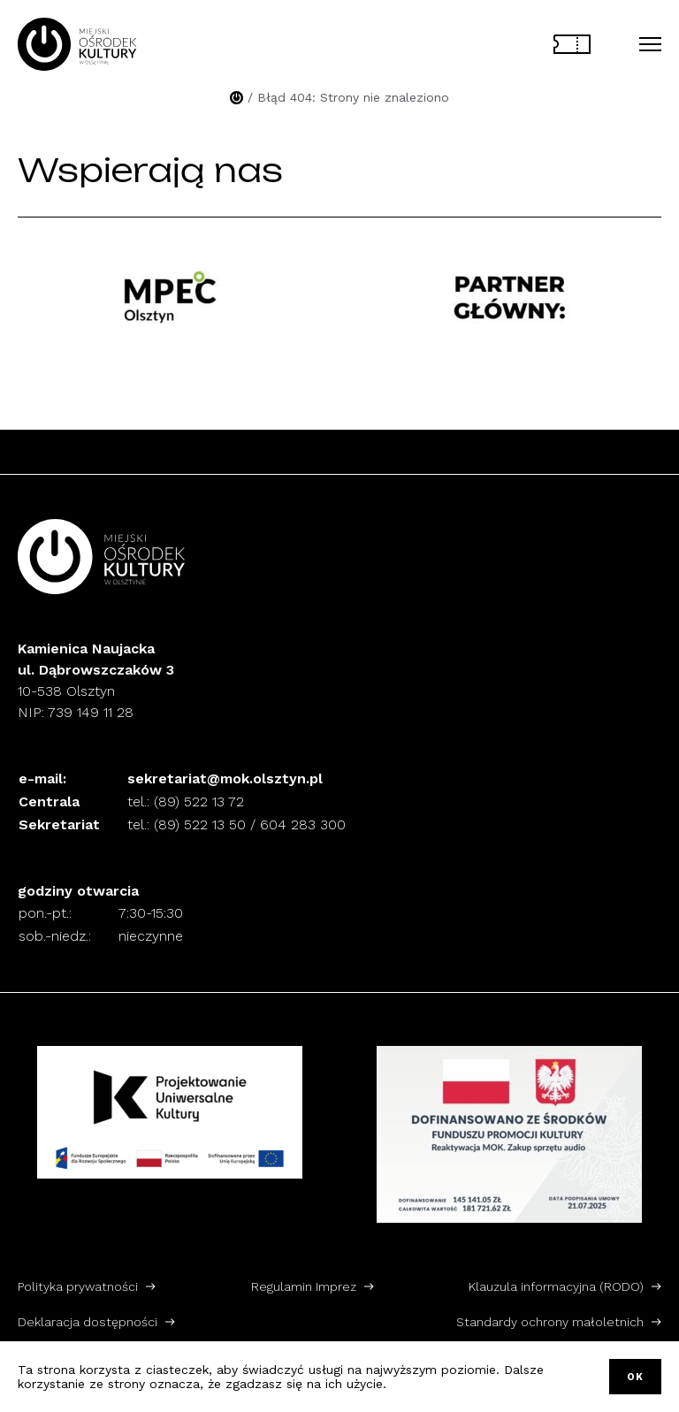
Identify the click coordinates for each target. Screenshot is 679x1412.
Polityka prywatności (78, 1286)
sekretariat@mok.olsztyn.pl (225, 778)
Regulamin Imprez (303, 1286)
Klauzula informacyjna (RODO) (556, 1286)
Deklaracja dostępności (87, 1322)
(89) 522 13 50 (200, 824)
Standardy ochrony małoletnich (550, 1322)
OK (635, 1377)
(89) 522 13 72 (199, 801)
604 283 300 (303, 824)
